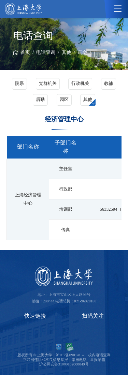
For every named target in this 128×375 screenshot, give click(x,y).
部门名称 (28, 147)
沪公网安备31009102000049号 (63, 364)
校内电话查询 (99, 355)
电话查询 (45, 52)
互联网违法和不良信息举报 (45, 360)
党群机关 (48, 83)
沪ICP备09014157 (70, 355)
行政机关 (80, 83)
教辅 (108, 83)
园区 (64, 99)
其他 (66, 52)
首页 (25, 52)
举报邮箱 (97, 360)
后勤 (40, 99)
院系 (19, 83)
